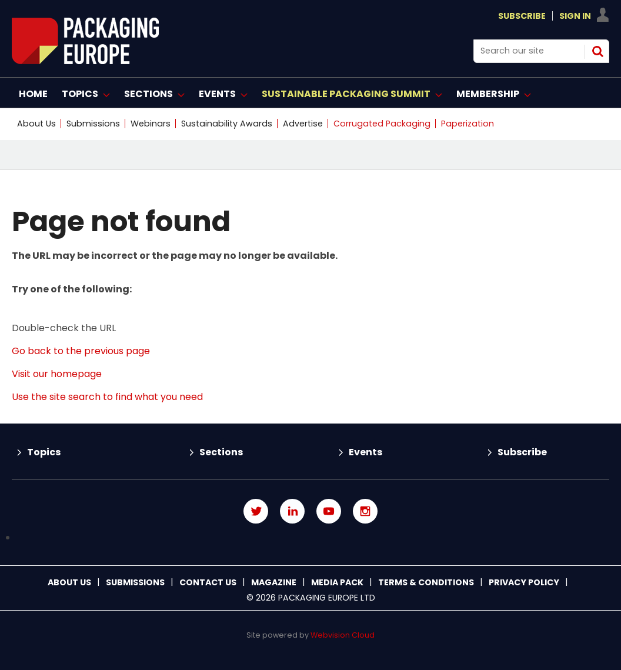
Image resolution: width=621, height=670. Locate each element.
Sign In (575, 16)
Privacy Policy (524, 582)
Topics (44, 452)
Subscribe (522, 16)
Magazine (273, 582)
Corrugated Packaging (381, 123)
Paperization (467, 123)
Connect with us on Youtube (328, 511)
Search (597, 51)
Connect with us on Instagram (365, 511)
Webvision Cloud (342, 635)
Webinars (151, 123)
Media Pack (337, 582)
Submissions (93, 123)
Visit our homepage (57, 374)
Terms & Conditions (426, 582)
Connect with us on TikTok (310, 537)
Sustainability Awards (226, 123)
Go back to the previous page (81, 351)
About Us (36, 123)
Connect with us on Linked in (292, 511)
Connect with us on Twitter (255, 511)
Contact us (207, 582)
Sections (221, 452)
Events (365, 452)
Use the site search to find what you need (107, 397)
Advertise (303, 123)
